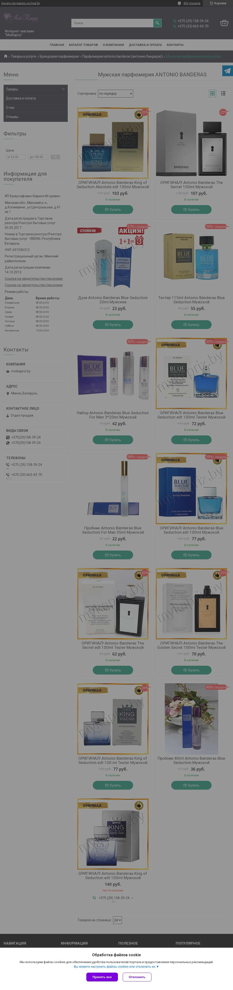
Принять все (102, 977)
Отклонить (137, 977)
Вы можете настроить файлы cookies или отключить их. (115, 966)
